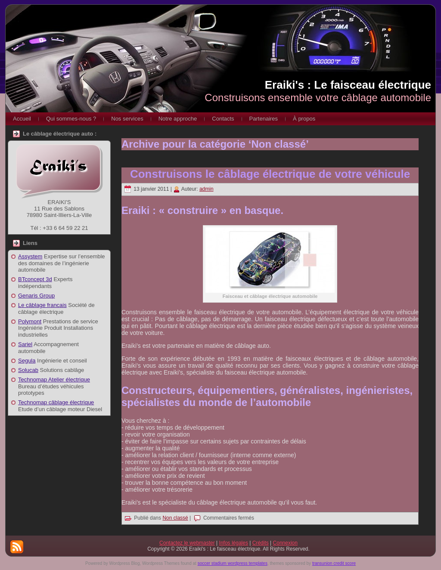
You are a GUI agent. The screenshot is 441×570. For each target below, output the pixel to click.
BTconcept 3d (35, 279)
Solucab (28, 370)
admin (206, 189)
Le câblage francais (42, 305)
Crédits (260, 543)
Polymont (29, 321)
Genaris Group (36, 295)
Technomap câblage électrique (56, 402)
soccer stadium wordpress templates (232, 563)
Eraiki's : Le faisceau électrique (348, 84)
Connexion (285, 543)
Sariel (25, 344)
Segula (26, 360)
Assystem (30, 256)
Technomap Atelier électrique (54, 379)
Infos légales (233, 543)
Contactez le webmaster (187, 543)
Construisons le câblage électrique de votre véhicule (270, 173)
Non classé (175, 518)
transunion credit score (334, 563)
